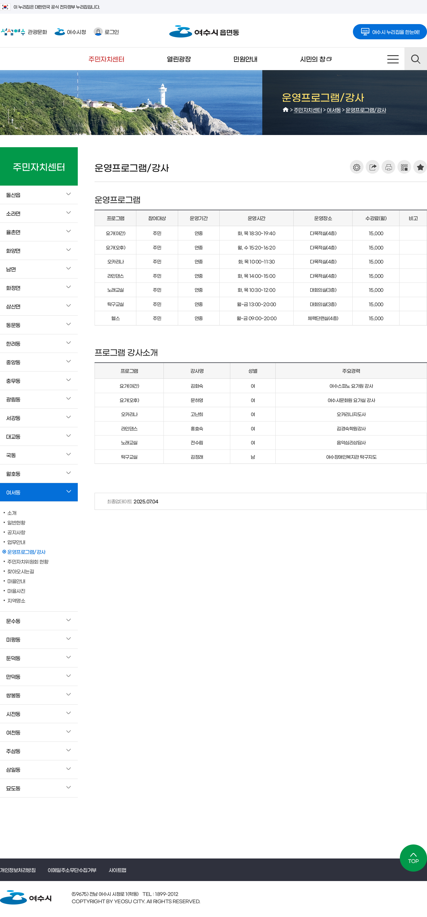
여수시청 (70, 31)
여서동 (334, 109)
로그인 (106, 31)
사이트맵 (393, 59)
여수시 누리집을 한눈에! (390, 30)
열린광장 (179, 58)
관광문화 (23, 31)
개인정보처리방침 (17, 869)
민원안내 (245, 58)
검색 (415, 59)
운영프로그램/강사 (366, 109)
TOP (413, 858)
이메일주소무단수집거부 (72, 869)
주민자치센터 (106, 58)
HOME (286, 110)
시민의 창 (305, 62)
